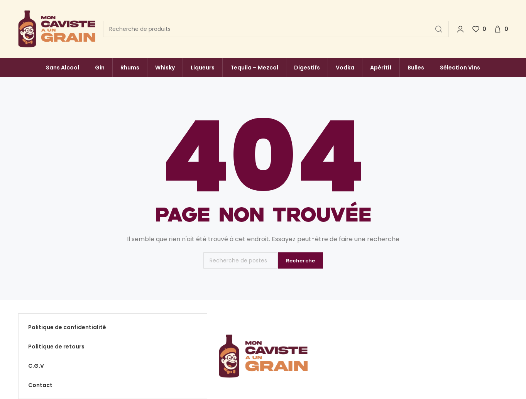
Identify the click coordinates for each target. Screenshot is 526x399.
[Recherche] (276, 29)
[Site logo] (56, 29)
